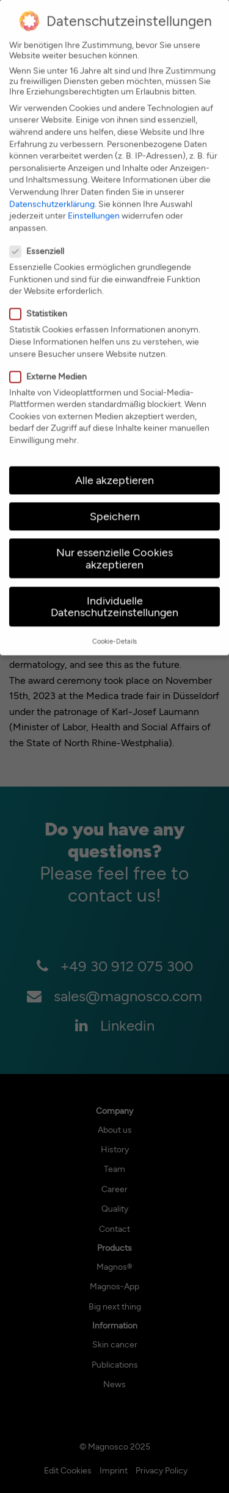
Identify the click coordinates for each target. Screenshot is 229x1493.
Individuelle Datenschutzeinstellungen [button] (114, 588)
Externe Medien (52, 357)
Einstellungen (94, 196)
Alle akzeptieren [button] (114, 461)
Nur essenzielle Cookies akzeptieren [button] (114, 539)
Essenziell (40, 232)
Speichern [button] (115, 497)
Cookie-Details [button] (114, 622)
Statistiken (42, 294)
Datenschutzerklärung (52, 184)
